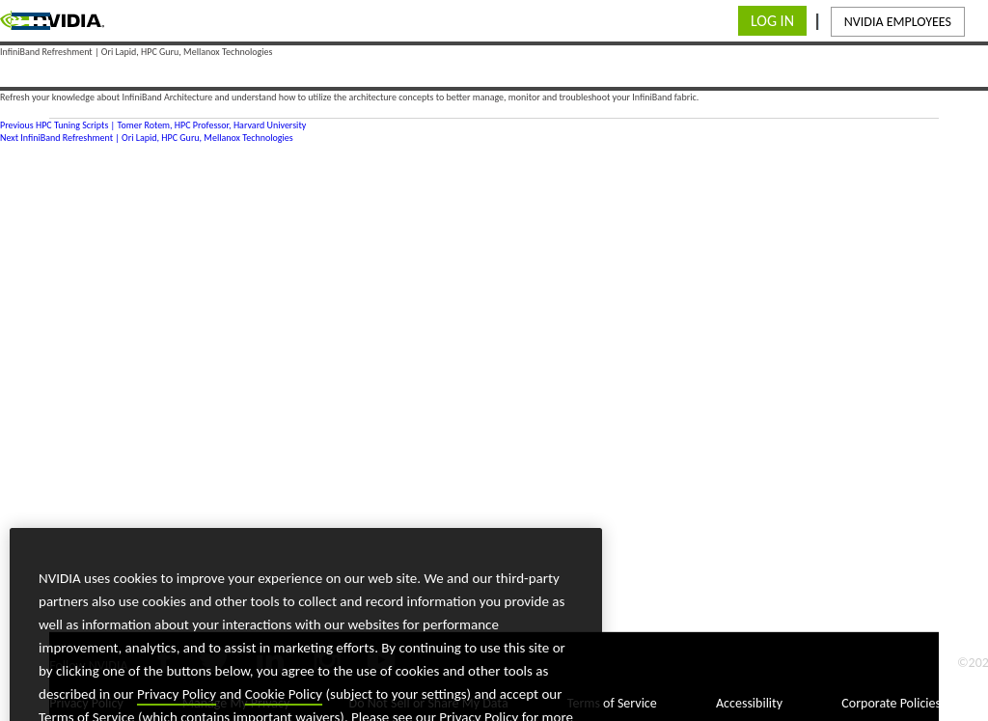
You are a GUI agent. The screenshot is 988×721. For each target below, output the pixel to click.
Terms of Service (612, 703)
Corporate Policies (891, 703)
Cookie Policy (283, 705)
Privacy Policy (176, 705)
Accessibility (749, 703)
